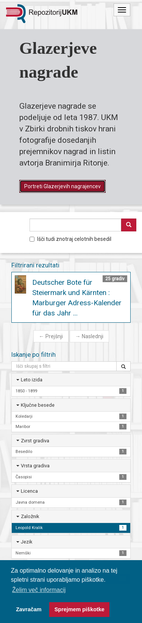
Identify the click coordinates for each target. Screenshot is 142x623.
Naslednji (89, 336)
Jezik (26, 542)
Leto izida (31, 380)
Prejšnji (51, 336)
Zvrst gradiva (35, 440)
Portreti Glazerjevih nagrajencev (62, 186)
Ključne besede (38, 405)
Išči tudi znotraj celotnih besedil (70, 239)
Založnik (30, 516)
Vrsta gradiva (35, 465)
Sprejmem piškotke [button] (80, 609)
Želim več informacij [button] (39, 590)
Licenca (29, 491)
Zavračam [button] (28, 609)
